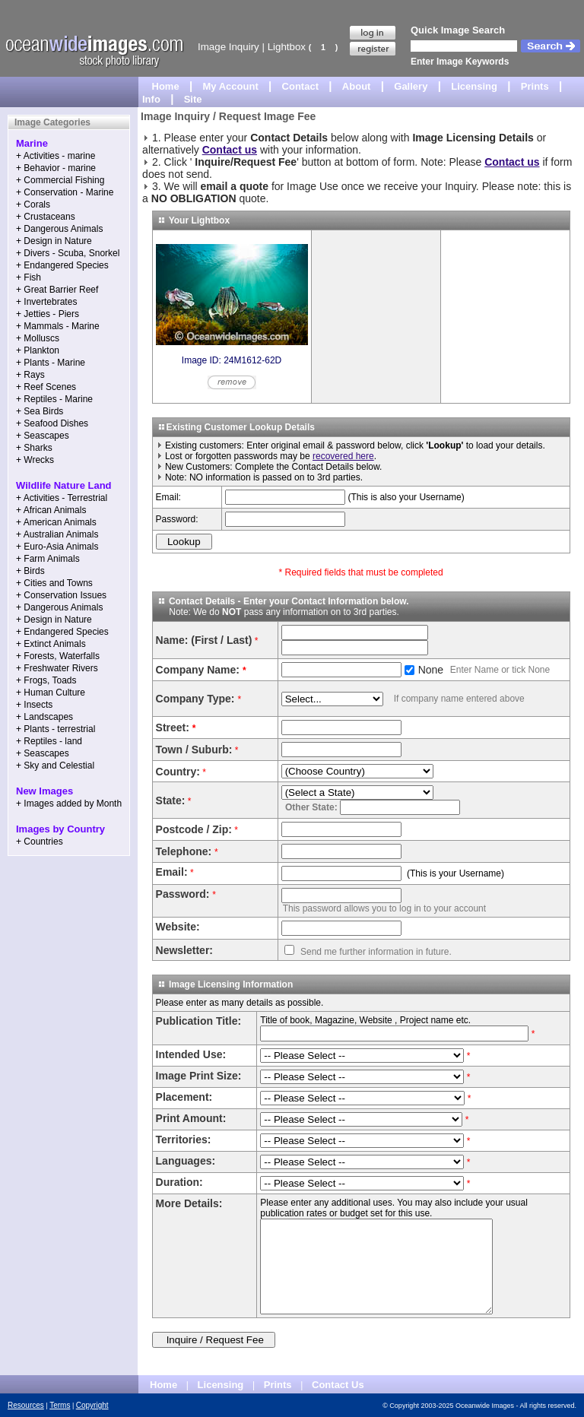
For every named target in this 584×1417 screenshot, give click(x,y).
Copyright (92, 1405)
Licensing (474, 86)
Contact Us (338, 1384)
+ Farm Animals (48, 558)
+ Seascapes (42, 435)
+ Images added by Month (69, 803)
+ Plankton (37, 350)
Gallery (410, 86)
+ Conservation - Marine (64, 192)
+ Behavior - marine (56, 168)
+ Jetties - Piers (47, 314)
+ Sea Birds (39, 411)
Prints (535, 86)
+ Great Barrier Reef (57, 289)
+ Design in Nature (54, 241)
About (356, 86)
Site (193, 99)
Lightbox (287, 46)
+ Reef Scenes (46, 387)
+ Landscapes (44, 717)
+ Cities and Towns (54, 583)
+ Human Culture (50, 692)
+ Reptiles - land (49, 741)
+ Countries (39, 841)
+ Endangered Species (62, 265)
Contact (300, 86)
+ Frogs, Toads (46, 680)
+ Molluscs (37, 338)
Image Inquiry (228, 46)
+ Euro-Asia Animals (57, 546)
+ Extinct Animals (51, 644)
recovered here (343, 456)
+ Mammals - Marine (58, 326)
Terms (59, 1405)
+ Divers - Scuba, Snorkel (67, 253)
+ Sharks (34, 447)
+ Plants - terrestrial (55, 729)
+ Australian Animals (57, 534)
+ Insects (34, 704)
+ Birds (30, 571)
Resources (26, 1405)
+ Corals (33, 204)
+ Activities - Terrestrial (61, 498)
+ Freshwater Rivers (57, 668)
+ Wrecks (35, 460)
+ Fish (28, 277)
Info (151, 99)
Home (165, 86)
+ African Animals (51, 510)
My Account (231, 86)
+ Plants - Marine (50, 362)
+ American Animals (56, 522)
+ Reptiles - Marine (54, 399)
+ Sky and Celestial (55, 765)
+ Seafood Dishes (52, 423)
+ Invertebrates (46, 301)
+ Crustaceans (45, 216)
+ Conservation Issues (61, 595)
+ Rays (30, 374)
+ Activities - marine (55, 156)
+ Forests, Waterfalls (58, 656)
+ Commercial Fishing (60, 180)
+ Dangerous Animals (59, 228)
